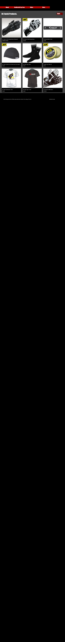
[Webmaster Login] (52, 99)
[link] (59, 14)
